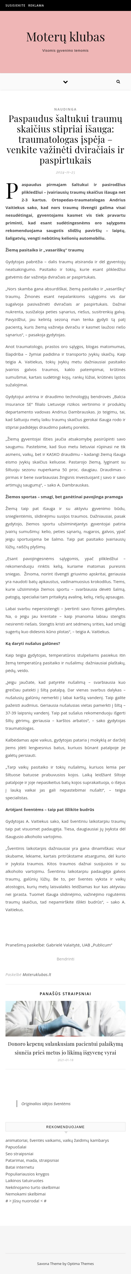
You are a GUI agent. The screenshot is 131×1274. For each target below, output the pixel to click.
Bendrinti (66, 959)
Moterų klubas (65, 36)
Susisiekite (15, 5)
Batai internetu (19, 1167)
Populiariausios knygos (27, 1174)
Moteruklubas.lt (36, 974)
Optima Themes (80, 1263)
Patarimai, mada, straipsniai (32, 1160)
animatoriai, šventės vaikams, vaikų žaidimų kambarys (57, 1140)
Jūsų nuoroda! (26, 1200)
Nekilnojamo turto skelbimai (32, 1187)
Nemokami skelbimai (25, 1194)
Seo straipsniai (19, 1153)
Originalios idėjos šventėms (46, 1103)
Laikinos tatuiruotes (24, 1180)
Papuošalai (15, 1147)
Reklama (36, 5)
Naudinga (65, 109)
